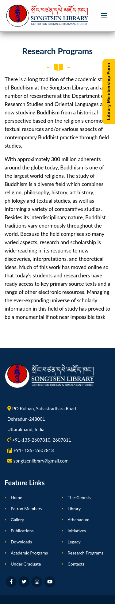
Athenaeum (79, 519)
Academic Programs (29, 552)
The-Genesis (79, 497)
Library (74, 508)
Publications (22, 530)
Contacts (76, 563)
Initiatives (77, 530)
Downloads (21, 541)
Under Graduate (26, 563)
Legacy (74, 541)
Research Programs (86, 552)
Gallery (17, 519)
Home (16, 497)
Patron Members (26, 508)
